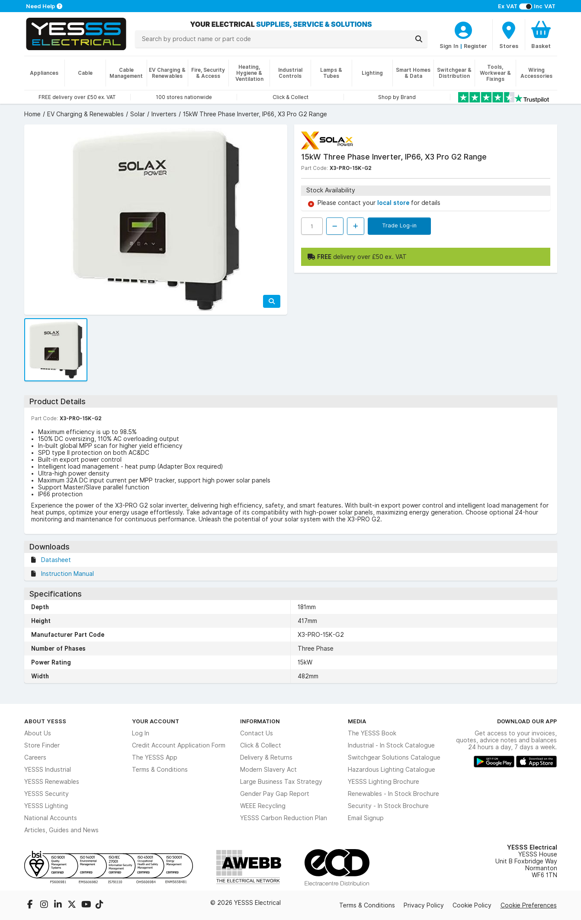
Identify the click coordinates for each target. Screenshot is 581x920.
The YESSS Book (372, 733)
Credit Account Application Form (178, 745)
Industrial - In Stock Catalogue (391, 745)
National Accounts (50, 818)
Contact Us (256, 733)
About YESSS (45, 721)
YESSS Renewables (51, 781)
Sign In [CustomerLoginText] (449, 45)
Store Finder (42, 745)
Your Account (155, 721)
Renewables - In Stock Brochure (393, 793)
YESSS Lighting (46, 805)
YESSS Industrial (47, 769)
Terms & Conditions (160, 769)
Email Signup (366, 818)
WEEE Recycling (263, 805)
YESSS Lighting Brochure (383, 781)
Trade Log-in (399, 225)
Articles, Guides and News (61, 830)
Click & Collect (260, 745)
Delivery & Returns (266, 757)
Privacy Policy (424, 905)
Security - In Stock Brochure (388, 805)
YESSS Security (46, 793)
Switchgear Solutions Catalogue (394, 757)
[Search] (418, 39)
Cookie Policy (472, 905)
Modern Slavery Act (268, 769)
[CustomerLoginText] (463, 29)
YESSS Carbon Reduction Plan (283, 818)
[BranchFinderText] (509, 34)
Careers (35, 757)
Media (357, 721)
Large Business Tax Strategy (281, 781)
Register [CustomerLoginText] (475, 45)
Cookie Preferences (529, 905)
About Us (37, 733)
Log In (140, 733)
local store (394, 202)
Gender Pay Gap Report (274, 793)
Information (260, 721)
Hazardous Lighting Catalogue (391, 769)
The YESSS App (154, 757)
